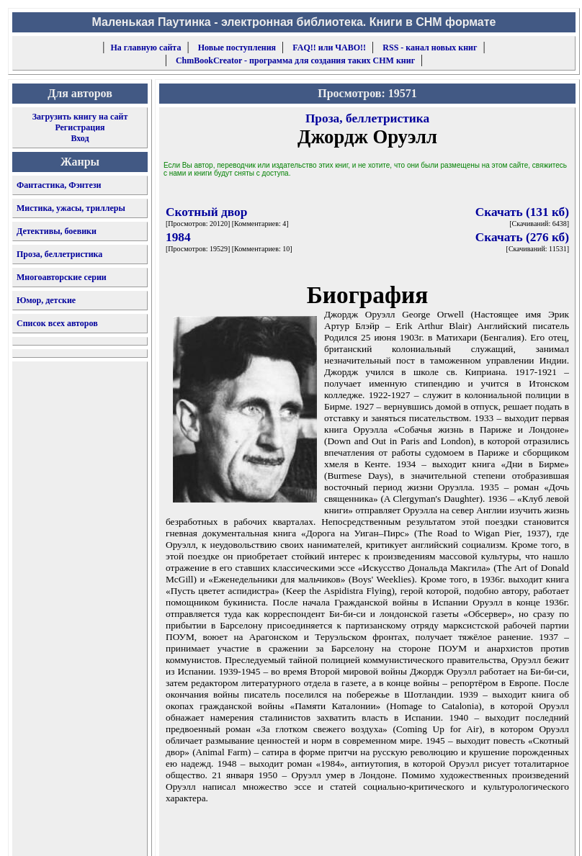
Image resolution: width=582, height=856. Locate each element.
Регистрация (79, 127)
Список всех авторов (57, 323)
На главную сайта (146, 47)
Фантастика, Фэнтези (59, 185)
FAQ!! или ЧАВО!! (329, 47)
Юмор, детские (46, 300)
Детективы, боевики (57, 231)
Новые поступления (237, 47)
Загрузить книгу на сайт (80, 117)
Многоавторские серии (62, 277)
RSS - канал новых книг (429, 47)
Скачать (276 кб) (522, 237)
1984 (178, 237)
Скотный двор (206, 212)
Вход (80, 138)
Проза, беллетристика (59, 254)
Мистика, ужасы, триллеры (71, 208)
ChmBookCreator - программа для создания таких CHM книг (295, 60)
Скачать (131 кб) (522, 212)
